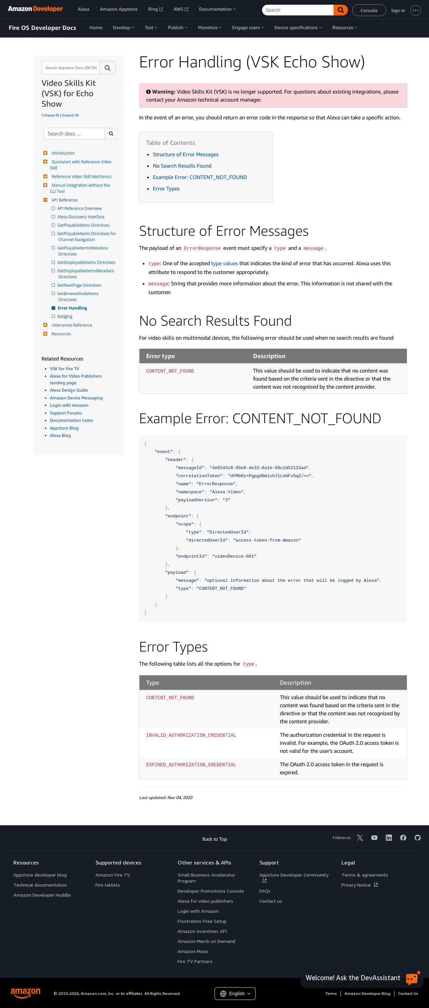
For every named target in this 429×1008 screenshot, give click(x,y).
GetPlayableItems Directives (84, 225)
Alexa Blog (60, 435)
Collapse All (50, 115)
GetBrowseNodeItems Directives (79, 296)
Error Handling (72, 308)
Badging (65, 316)
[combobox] (70, 68)
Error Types (166, 188)
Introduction (62, 153)
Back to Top (214, 839)
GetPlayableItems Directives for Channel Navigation (87, 236)
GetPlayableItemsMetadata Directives (83, 251)
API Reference (64, 200)
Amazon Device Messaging (76, 397)
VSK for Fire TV (64, 368)
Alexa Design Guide (69, 390)
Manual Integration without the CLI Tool (80, 188)
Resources (60, 334)
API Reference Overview (80, 208)
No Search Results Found (182, 165)
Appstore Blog (64, 428)
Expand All (70, 115)
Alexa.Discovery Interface (81, 217)
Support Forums (66, 412)
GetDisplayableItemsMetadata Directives (86, 274)
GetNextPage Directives (79, 285)
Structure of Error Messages (186, 154)
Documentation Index (71, 420)
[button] (108, 67)
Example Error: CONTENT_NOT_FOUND (200, 177)
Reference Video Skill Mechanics (80, 176)
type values (224, 263)
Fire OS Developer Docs (42, 27)
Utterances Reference (71, 325)
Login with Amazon (69, 405)
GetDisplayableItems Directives (86, 262)
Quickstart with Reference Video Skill (81, 165)
